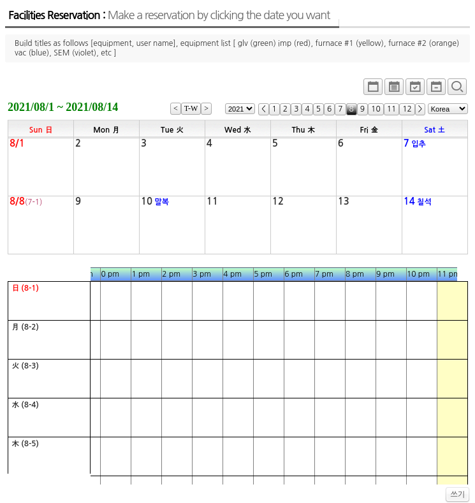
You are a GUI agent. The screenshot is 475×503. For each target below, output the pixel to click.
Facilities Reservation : (169, 15)
